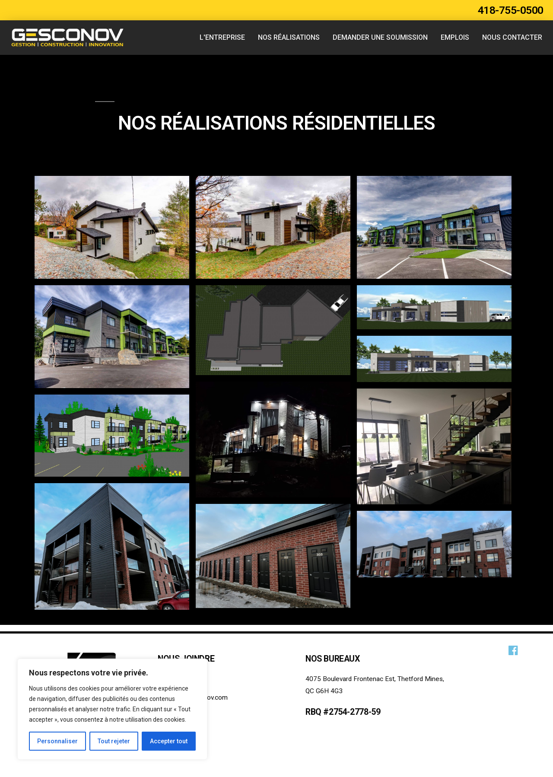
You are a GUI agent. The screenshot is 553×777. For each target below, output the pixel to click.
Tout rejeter (114, 741)
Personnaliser (57, 741)
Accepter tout (169, 741)
